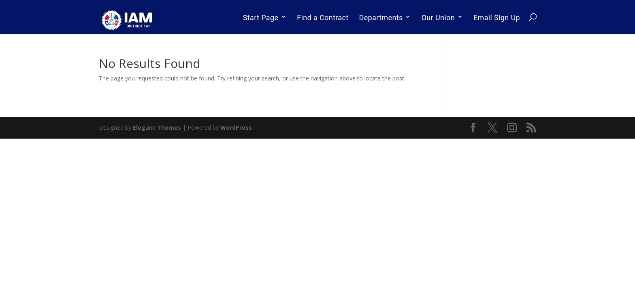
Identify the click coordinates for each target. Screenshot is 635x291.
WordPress (236, 127)
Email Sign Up (496, 17)
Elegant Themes (157, 127)
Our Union (438, 17)
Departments (381, 17)
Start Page (261, 17)
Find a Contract (322, 17)
